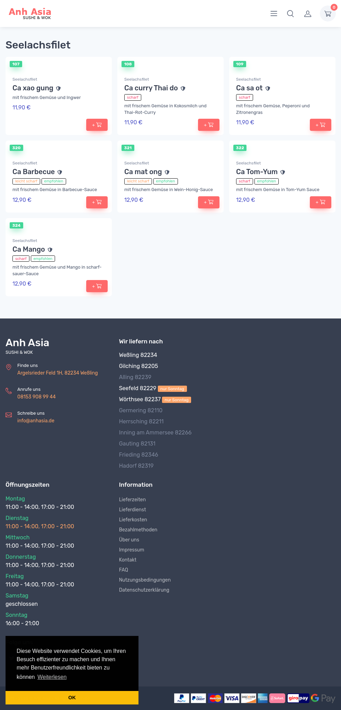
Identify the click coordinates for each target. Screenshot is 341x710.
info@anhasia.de (35, 421)
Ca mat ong (143, 172)
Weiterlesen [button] (51, 677)
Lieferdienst (132, 510)
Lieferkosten (133, 520)
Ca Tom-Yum (257, 172)
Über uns (129, 540)
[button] (290, 13)
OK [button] (72, 697)
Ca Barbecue (33, 172)
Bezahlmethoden (138, 530)
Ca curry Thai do (151, 88)
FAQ (123, 570)
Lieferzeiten (132, 500)
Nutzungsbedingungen (145, 580)
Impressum (131, 550)
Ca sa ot (249, 88)
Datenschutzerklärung (144, 590)
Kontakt (127, 560)
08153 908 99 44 (36, 397)
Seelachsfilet (24, 79)
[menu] (273, 13)
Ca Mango (28, 249)
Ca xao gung (32, 88)
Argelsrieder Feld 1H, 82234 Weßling (57, 373)
